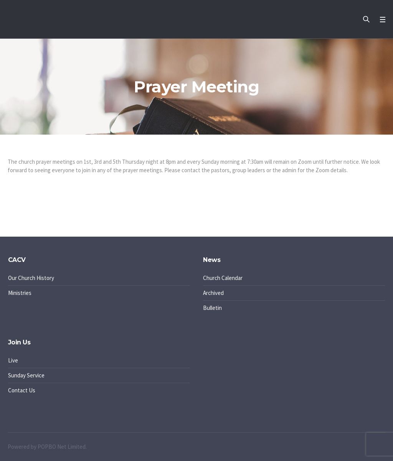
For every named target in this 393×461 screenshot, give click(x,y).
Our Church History (31, 278)
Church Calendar (223, 278)
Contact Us (21, 390)
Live (13, 360)
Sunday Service (26, 375)
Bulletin (212, 307)
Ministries (19, 292)
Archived (213, 292)
